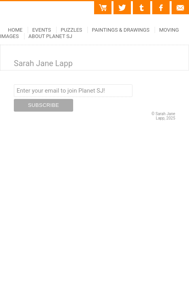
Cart (106, 4)
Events (41, 30)
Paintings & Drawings (120, 30)
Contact (180, 4)
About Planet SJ (50, 36)
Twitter (122, 4)
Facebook (161, 4)
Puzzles (71, 30)
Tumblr (141, 4)
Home (15, 30)
